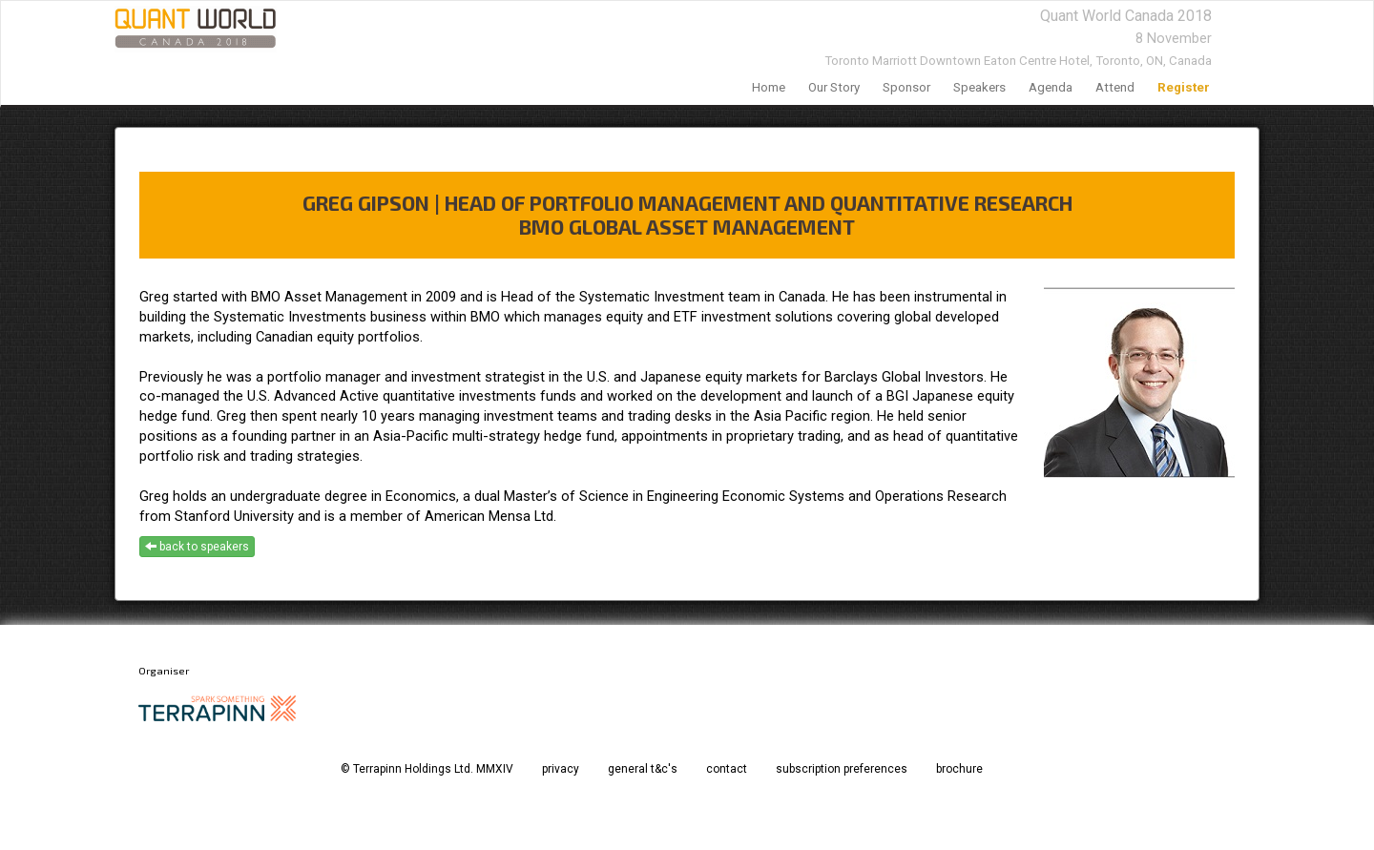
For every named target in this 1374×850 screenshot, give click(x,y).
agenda (1050, 87)
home (768, 87)
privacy (560, 769)
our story (834, 87)
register (1183, 87)
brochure (959, 769)
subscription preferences (841, 769)
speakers (979, 87)
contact (726, 769)
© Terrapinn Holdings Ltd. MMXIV (427, 769)
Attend (1115, 87)
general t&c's (642, 769)
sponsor (906, 87)
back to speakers (197, 546)
